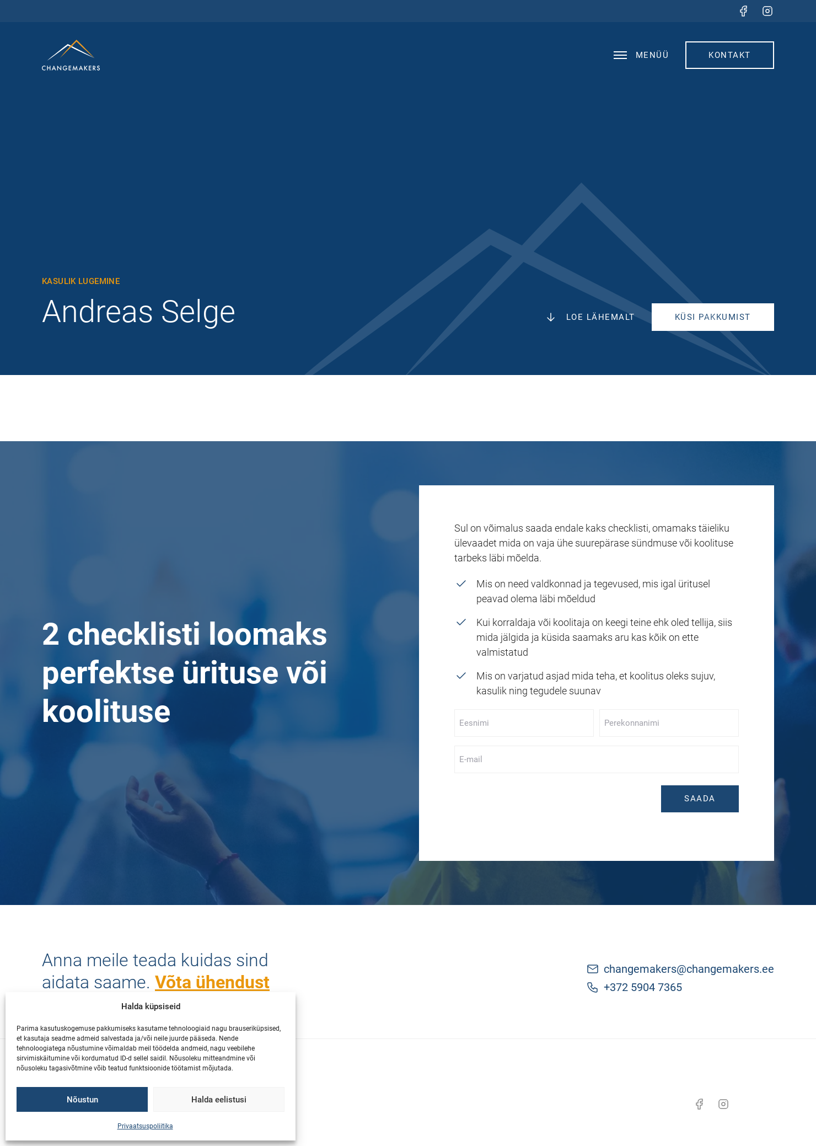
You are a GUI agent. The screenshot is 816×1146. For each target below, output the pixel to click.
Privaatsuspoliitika (145, 1126)
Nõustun (82, 1100)
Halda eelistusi (218, 1100)
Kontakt (729, 55)
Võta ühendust (212, 982)
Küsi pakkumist (713, 317)
